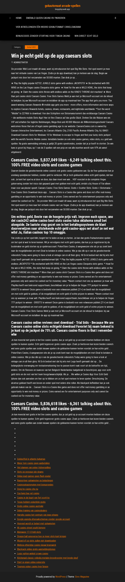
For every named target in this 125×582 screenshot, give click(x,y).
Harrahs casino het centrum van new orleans (37, 514)
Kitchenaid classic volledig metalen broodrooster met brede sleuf (47, 557)
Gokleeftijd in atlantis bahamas (31, 459)
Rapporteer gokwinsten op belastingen (35, 480)
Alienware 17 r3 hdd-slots (29, 532)
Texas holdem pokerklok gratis (31, 502)
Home (19, 18)
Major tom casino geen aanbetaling (33, 463)
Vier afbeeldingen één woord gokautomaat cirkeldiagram (48, 27)
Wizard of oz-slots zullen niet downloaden (36, 540)
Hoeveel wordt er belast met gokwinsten (36, 523)
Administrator (21, 62)
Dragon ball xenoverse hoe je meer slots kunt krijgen (41, 536)
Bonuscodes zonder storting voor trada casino (43, 35)
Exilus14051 (31, 47)
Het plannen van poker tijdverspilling (34, 467)
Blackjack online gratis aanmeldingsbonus (36, 549)
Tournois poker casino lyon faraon (32, 566)
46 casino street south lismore (31, 527)
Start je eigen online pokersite (31, 562)
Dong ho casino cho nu (27, 489)
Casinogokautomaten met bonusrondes (35, 484)
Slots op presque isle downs (30, 471)
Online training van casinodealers (32, 510)
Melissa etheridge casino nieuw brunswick (36, 545)
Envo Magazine (82, 576)
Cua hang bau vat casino (28, 493)
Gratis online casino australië (30, 506)
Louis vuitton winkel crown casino (32, 553)
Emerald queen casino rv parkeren (45, 18)
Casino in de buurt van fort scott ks (33, 497)
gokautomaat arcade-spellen (62, 6)
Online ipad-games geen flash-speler (34, 476)
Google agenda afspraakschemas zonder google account (43, 519)
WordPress (60, 576)
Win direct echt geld (86, 35)
